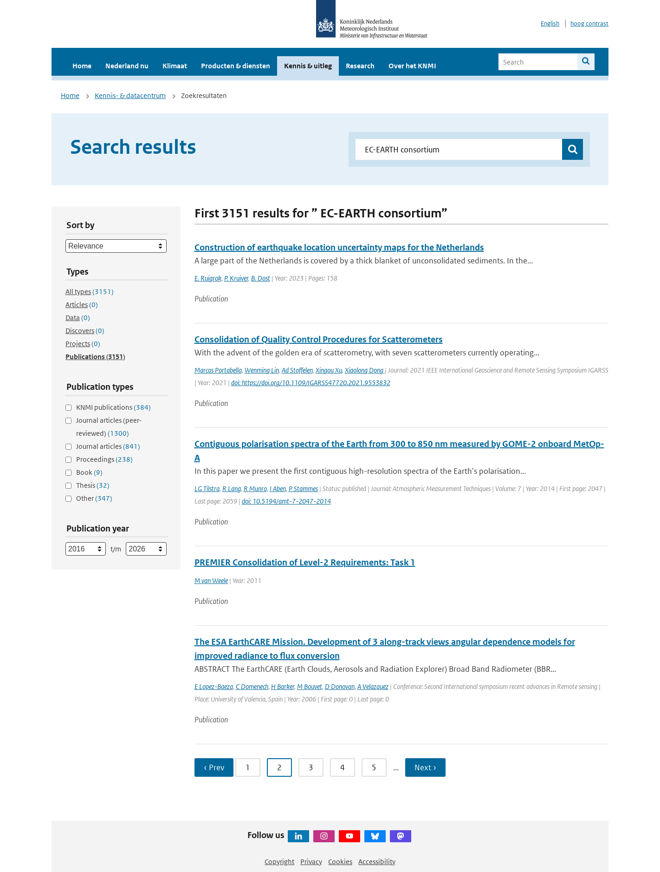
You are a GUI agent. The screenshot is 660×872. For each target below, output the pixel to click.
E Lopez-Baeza (213, 686)
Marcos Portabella (218, 370)
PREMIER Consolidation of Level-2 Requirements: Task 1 (304, 562)
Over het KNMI (412, 65)
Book (89, 472)
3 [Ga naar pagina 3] (311, 767)
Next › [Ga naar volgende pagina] (425, 767)
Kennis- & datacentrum (130, 95)
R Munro (255, 488)
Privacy (311, 861)
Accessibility (376, 861)
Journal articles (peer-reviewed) (109, 427)
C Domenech (252, 686)
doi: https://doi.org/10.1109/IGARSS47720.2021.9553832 (310, 382)
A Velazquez (372, 686)
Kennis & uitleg (308, 65)
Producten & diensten (235, 65)
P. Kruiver (236, 278)
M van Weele (211, 580)
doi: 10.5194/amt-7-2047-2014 (286, 501)
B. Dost (260, 278)
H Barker (282, 686)
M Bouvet (309, 686)
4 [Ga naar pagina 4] (342, 767)
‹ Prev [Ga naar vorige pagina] (214, 767)
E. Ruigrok (207, 278)
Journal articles (108, 446)
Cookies (340, 861)
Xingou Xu (329, 370)
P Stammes (303, 488)
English (550, 23)
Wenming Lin (262, 370)
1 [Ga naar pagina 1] (248, 767)
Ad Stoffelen (297, 370)
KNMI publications (113, 407)
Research (360, 65)
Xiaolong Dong (365, 370)
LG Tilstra (207, 488)
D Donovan (340, 686)
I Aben (278, 488)
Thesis (93, 485)
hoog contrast (589, 23)
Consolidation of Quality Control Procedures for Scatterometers (318, 339)
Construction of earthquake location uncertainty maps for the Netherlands (339, 247)
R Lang (231, 488)
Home (81, 65)
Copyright (279, 861)
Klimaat (174, 65)
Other (94, 498)
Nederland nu (127, 65)
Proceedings (104, 459)
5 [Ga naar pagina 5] (374, 767)
